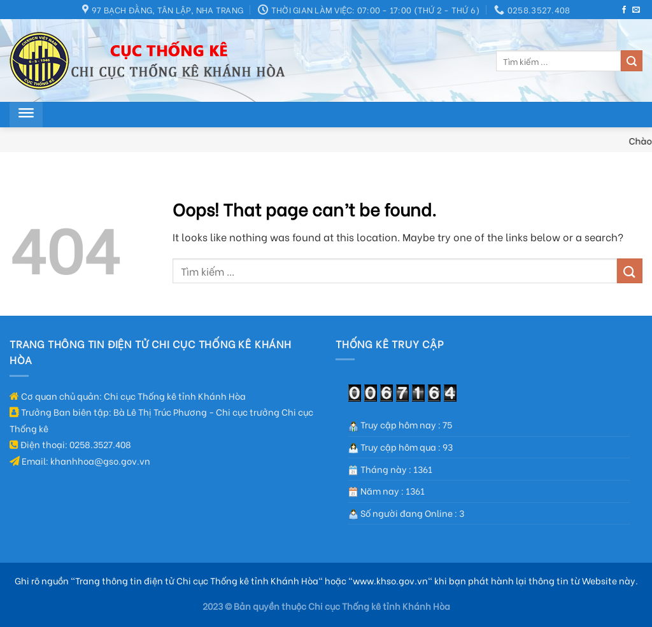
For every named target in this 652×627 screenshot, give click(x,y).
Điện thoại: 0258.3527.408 (70, 444)
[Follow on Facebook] (624, 10)
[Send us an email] (636, 10)
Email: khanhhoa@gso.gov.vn (80, 460)
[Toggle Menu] (26, 115)
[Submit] (631, 61)
